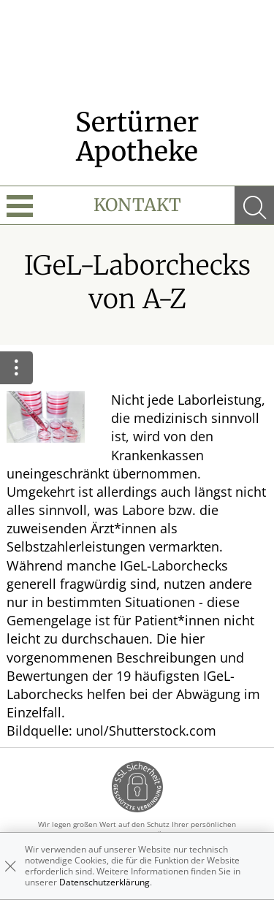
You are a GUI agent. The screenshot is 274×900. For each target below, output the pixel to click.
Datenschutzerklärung (104, 882)
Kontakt (137, 205)
